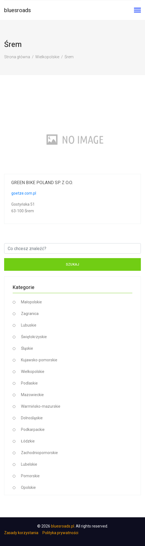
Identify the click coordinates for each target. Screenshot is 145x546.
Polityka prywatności (60, 533)
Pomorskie (30, 476)
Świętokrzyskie (34, 337)
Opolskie (28, 487)
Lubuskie (28, 325)
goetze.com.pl (23, 193)
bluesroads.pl (62, 526)
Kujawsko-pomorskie (39, 360)
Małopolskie (31, 302)
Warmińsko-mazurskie (40, 406)
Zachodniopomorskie (39, 452)
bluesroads (17, 10)
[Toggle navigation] (137, 11)
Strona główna (17, 57)
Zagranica (30, 313)
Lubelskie (29, 464)
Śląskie (27, 348)
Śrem (69, 57)
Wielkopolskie (47, 57)
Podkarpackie (33, 429)
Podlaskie (29, 383)
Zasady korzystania (21, 533)
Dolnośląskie (32, 418)
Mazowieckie (32, 395)
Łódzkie (28, 441)
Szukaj (72, 264)
